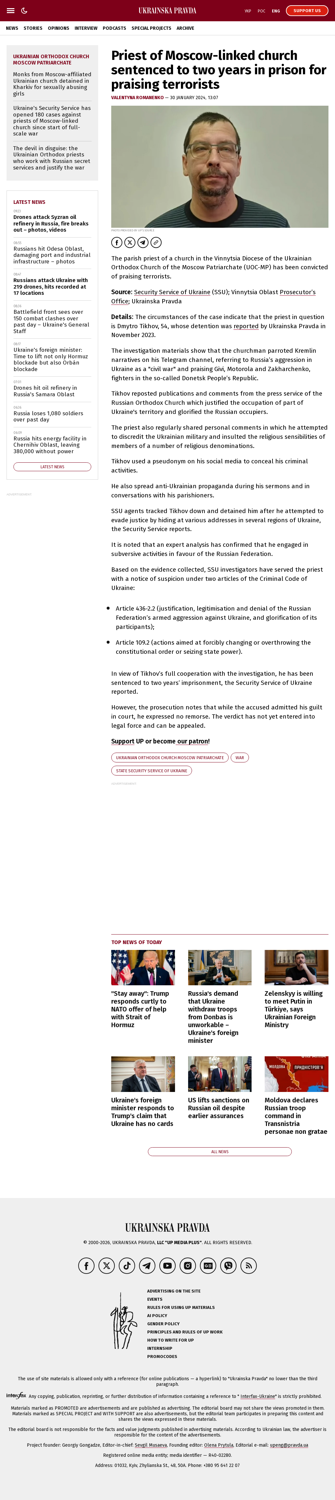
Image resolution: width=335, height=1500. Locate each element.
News (12, 28)
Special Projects (151, 28)
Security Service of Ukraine (172, 292)
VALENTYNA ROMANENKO (138, 97)
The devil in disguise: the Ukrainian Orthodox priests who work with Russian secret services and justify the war (51, 158)
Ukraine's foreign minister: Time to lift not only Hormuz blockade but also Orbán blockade (50, 360)
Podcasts (114, 28)
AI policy (157, 1315)
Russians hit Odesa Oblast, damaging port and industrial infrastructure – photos (52, 255)
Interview (86, 28)
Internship (159, 1348)
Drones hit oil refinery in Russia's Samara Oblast (45, 391)
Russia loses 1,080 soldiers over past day (48, 416)
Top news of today (136, 942)
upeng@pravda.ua (289, 1445)
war (240, 757)
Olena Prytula (218, 1445)
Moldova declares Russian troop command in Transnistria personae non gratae (296, 1115)
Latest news (29, 202)
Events (155, 1299)
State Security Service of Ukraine (151, 770)
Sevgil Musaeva (151, 1445)
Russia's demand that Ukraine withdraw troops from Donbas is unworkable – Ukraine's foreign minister (213, 1017)
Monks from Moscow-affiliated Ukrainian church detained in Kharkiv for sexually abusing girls (52, 84)
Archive (185, 28)
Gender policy (163, 1323)
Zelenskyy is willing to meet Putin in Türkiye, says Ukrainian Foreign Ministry (294, 1009)
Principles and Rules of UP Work (184, 1332)
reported (246, 326)
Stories (33, 28)
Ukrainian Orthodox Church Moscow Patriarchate (170, 757)
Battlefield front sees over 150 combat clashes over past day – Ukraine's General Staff (51, 322)
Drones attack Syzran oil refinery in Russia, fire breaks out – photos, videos (51, 223)
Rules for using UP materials (181, 1307)
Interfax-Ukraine (257, 1396)
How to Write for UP (170, 1340)
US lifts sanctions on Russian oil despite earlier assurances (218, 1108)
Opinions (58, 28)
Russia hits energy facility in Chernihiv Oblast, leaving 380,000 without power (50, 445)
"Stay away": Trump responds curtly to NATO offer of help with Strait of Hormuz (140, 1009)
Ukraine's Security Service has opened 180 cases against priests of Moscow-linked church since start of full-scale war (52, 121)
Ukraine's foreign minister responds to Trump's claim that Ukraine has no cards (142, 1112)
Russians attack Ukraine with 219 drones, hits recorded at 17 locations (50, 286)
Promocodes (162, 1356)
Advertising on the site (174, 1291)
